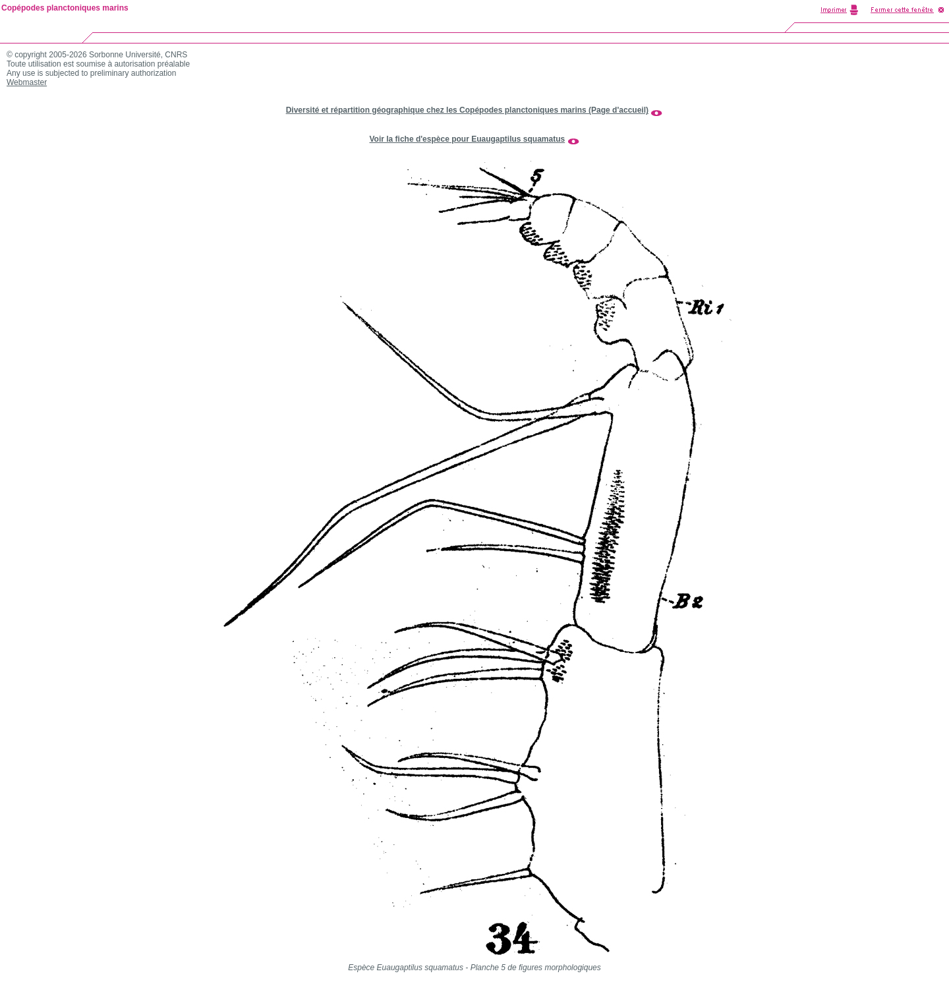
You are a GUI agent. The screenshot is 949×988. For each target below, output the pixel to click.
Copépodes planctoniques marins (65, 8)
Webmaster (27, 82)
